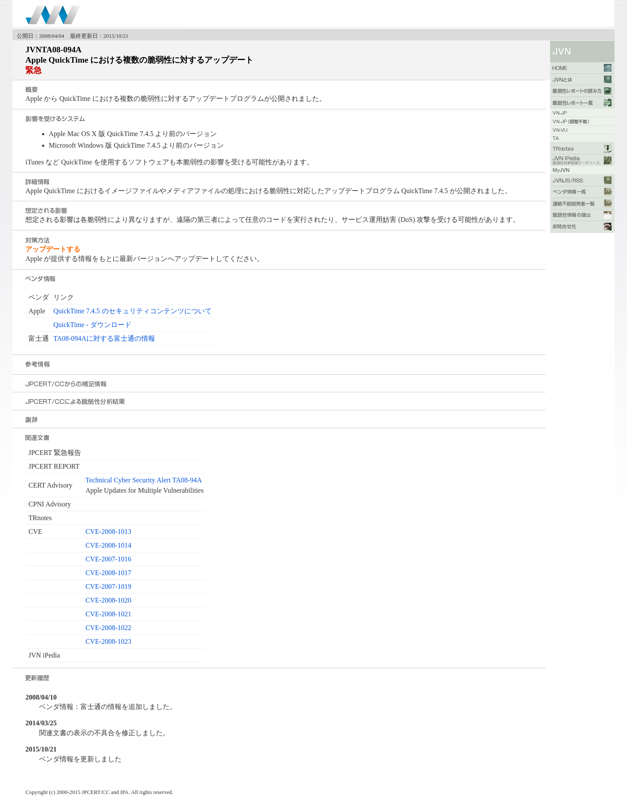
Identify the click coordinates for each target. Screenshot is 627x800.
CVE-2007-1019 (108, 586)
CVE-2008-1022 (108, 627)
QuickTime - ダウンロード (92, 324)
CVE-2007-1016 (108, 559)
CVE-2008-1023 (108, 641)
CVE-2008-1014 (108, 545)
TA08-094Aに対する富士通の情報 (104, 338)
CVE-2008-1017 (108, 572)
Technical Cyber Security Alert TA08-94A (143, 480)
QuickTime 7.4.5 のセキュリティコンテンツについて (132, 311)
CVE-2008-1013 (108, 531)
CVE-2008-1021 (108, 614)
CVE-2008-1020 (108, 600)
